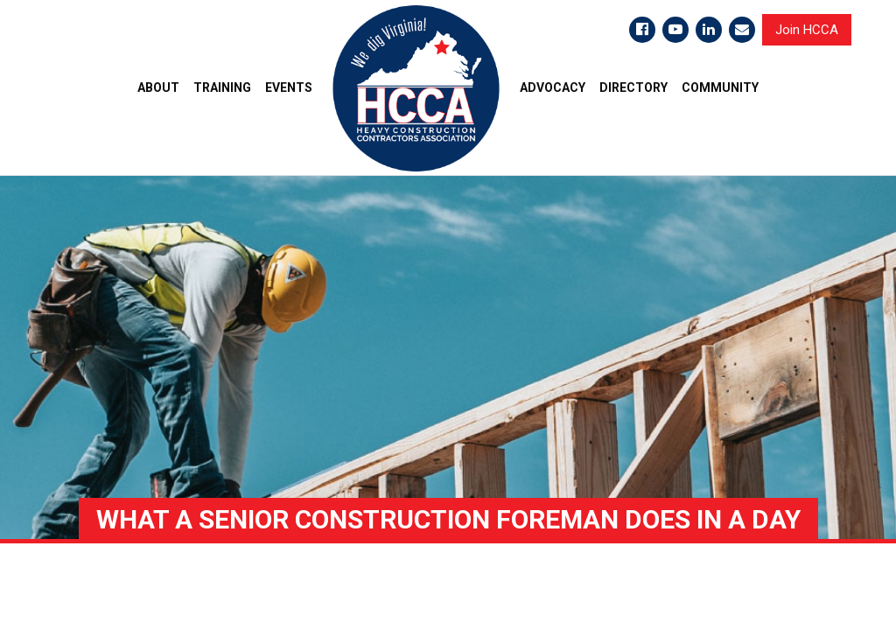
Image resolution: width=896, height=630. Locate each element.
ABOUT (158, 87)
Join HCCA (806, 30)
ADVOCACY (552, 87)
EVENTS (288, 87)
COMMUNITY (720, 87)
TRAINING (222, 87)
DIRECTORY (633, 87)
